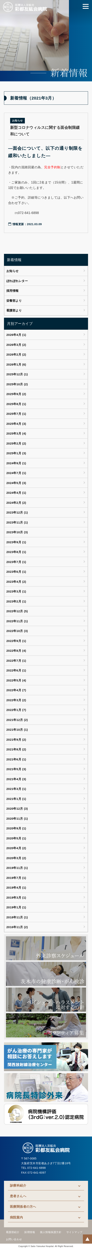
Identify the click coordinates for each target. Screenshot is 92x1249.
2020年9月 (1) (16, 828)
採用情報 (12, 290)
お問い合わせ (14, 1239)
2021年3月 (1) (16, 789)
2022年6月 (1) (16, 670)
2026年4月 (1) (16, 334)
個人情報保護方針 (50, 1232)
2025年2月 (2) (16, 443)
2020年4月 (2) (16, 848)
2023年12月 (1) (17, 512)
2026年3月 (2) (16, 344)
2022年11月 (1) (17, 621)
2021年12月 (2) (17, 720)
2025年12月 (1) (17, 374)
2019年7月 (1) (16, 877)
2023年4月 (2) (16, 581)
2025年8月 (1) (16, 404)
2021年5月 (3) (16, 769)
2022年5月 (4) (16, 680)
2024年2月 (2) (16, 502)
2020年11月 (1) (17, 818)
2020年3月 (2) (16, 858)
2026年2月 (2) (16, 354)
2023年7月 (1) (16, 562)
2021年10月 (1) (17, 729)
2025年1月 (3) (16, 453)
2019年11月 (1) (17, 867)
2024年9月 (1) (16, 463)
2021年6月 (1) (16, 759)
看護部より (14, 310)
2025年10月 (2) (17, 384)
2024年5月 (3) (16, 483)
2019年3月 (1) (16, 897)
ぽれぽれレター (17, 281)
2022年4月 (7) (16, 690)
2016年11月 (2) (17, 927)
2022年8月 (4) (16, 650)
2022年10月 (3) (17, 631)
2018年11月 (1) (17, 917)
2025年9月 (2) (16, 394)
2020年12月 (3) (17, 808)
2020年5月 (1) (16, 838)
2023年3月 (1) (16, 591)
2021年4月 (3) (16, 779)
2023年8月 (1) (16, 552)
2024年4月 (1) (16, 492)
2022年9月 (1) (16, 641)
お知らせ (12, 271)
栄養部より (14, 300)
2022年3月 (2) (16, 700)
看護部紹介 (12, 1232)
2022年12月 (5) (17, 611)
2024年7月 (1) (16, 473)
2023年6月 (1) (16, 571)
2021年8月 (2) (16, 749)
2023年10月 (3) (17, 532)
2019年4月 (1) (16, 887)
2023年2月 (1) (16, 601)
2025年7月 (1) (16, 413)
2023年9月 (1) (16, 542)
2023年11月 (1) (17, 522)
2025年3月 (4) (16, 433)
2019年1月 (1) (16, 907)
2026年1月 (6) (16, 364)
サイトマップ (74, 1232)
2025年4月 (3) (16, 423)
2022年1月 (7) (16, 710)
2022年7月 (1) (16, 660)
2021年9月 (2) (16, 739)
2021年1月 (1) (16, 798)
